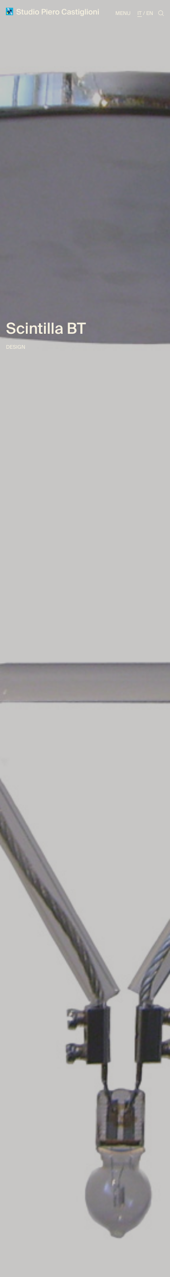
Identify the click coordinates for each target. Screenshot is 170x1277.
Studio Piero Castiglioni (52, 12)
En (149, 13)
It (139, 13)
